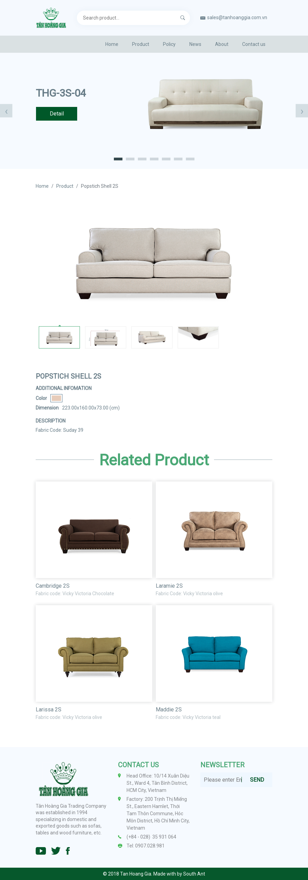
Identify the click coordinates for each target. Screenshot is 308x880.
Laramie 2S (169, 586)
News (195, 44)
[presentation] (6, 111)
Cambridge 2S (53, 586)
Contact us (253, 44)
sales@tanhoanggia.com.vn (237, 17)
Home (111, 44)
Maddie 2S (169, 709)
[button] (118, 158)
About (221, 44)
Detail (57, 113)
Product (140, 44)
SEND (257, 780)
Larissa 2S (48, 709)
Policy (169, 44)
